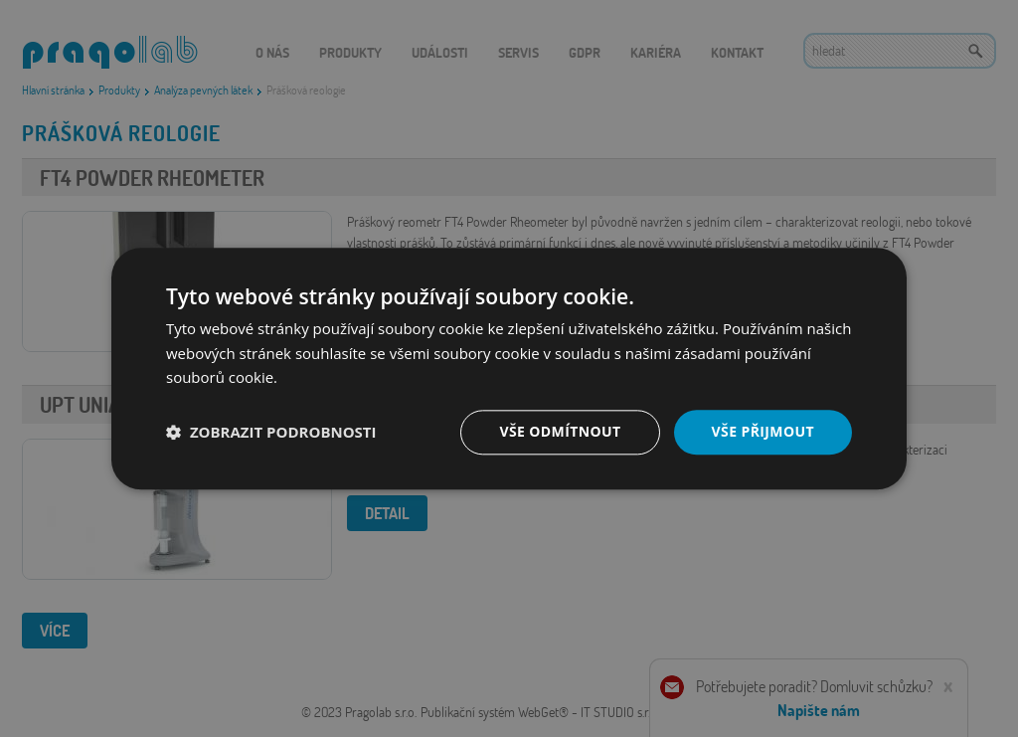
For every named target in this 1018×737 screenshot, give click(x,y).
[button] (271, 433)
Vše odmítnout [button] (559, 431)
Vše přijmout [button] (763, 431)
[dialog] (509, 368)
